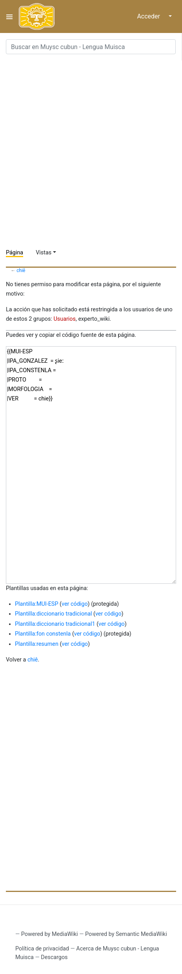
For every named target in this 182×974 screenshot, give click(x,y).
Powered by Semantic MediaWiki (126, 934)
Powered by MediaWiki (49, 934)
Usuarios (64, 319)
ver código (75, 604)
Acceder (148, 16)
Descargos (54, 957)
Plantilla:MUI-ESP (36, 604)
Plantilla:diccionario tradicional (53, 613)
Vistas (43, 252)
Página (14, 252)
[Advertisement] (91, 151)
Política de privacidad (42, 948)
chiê (20, 270)
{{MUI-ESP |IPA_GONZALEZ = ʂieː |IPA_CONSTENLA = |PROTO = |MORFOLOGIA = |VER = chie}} (91, 465)
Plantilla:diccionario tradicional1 (55, 624)
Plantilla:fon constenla (43, 633)
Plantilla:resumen (36, 644)
